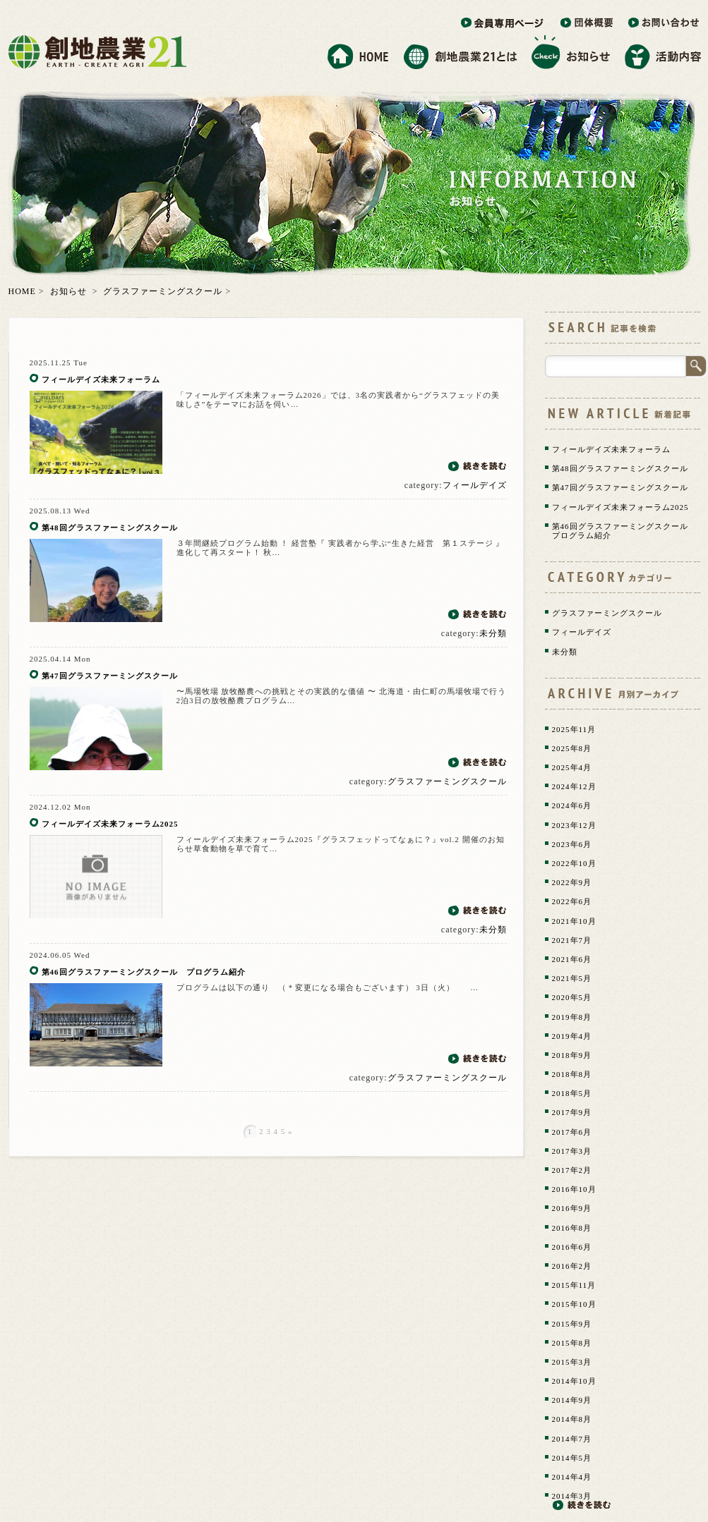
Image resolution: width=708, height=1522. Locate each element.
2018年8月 (572, 1074)
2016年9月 (572, 1208)
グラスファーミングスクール (162, 291)
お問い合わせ (664, 23)
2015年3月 (572, 1362)
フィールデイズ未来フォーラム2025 (110, 824)
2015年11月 (574, 1285)
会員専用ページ (503, 23)
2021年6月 (572, 959)
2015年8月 (572, 1343)
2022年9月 (572, 882)
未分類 (493, 633)
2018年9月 (572, 1055)
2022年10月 (574, 863)
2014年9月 (572, 1400)
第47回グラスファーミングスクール (110, 675)
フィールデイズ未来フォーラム (140, 379)
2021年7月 (572, 940)
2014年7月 (572, 1439)
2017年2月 (572, 1170)
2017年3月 (572, 1151)
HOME (22, 291)
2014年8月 (572, 1419)
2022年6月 (572, 901)
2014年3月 (572, 1496)
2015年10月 (574, 1304)
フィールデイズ (475, 485)
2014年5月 (572, 1458)
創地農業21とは (460, 53)
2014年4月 (572, 1477)
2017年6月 (572, 1132)
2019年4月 (572, 1036)
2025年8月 (572, 748)
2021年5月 (572, 978)
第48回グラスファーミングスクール (120, 527)
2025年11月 (574, 729)
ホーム (358, 53)
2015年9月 (572, 1324)
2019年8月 (572, 1017)
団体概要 (587, 23)
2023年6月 (572, 844)
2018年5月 (572, 1093)
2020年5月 (572, 997)
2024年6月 (572, 805)
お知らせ (571, 53)
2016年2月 (572, 1266)
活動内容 (663, 53)
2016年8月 (572, 1228)
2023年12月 (574, 825)
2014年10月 (574, 1381)
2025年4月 (572, 767)
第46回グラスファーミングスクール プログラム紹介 (144, 972)
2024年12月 (574, 786)
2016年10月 (574, 1189)
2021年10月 (574, 921)
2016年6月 (572, 1247)
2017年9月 (572, 1112)
